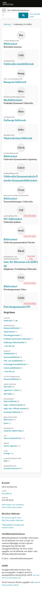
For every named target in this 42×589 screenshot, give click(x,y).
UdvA (21, 147)
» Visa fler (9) (9, 346)
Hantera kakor (8, 527)
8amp (21, 73)
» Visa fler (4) (9, 371)
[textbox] (10, 15)
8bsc (21, 91)
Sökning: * (8, 24)
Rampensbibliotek (13, 328)
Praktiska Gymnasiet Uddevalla (18, 339)
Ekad (21, 251)
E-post (4, 491)
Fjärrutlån (9, 394)
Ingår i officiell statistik (14, 405)
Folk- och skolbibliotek (14, 361)
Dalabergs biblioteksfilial (15, 342)
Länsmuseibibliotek (13, 368)
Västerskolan (10, 331)
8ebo (21, 129)
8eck (21, 230)
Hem (5, 2)
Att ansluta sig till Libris (11, 517)
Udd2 (21, 298)
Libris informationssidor (12, 507)
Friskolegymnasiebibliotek (16, 364)
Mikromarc (10, 419)
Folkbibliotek (10, 353)
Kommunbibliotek (12, 379)
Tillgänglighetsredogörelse (13, 525)
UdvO (21, 168)
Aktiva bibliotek (11, 401)
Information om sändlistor (13, 504)
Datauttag (8, 4)
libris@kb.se (7, 493)
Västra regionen (12, 446)
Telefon (5, 498)
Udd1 (21, 277)
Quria (7, 423)
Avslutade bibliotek (13, 412)
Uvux (21, 190)
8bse (21, 111)
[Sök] (23, 15)
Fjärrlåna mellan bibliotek (12, 520)
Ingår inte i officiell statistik (16, 408)
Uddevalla (10, 320)
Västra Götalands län (14, 438)
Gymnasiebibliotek (13, 357)
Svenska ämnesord (13, 468)
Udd (21, 55)
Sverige (8, 453)
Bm (21, 35)
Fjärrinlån (9, 386)
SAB (7, 461)
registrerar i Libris (12, 390)
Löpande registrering (14, 430)
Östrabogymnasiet (13, 335)
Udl (21, 210)
